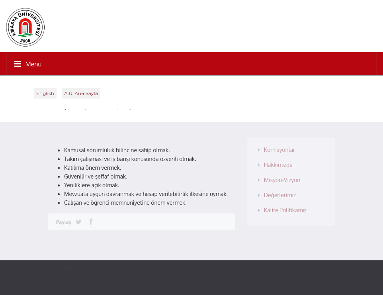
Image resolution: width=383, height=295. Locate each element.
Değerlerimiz (280, 193)
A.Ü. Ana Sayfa (81, 93)
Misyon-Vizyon (282, 178)
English (45, 93)
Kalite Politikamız (285, 208)
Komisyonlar (279, 148)
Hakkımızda (278, 163)
